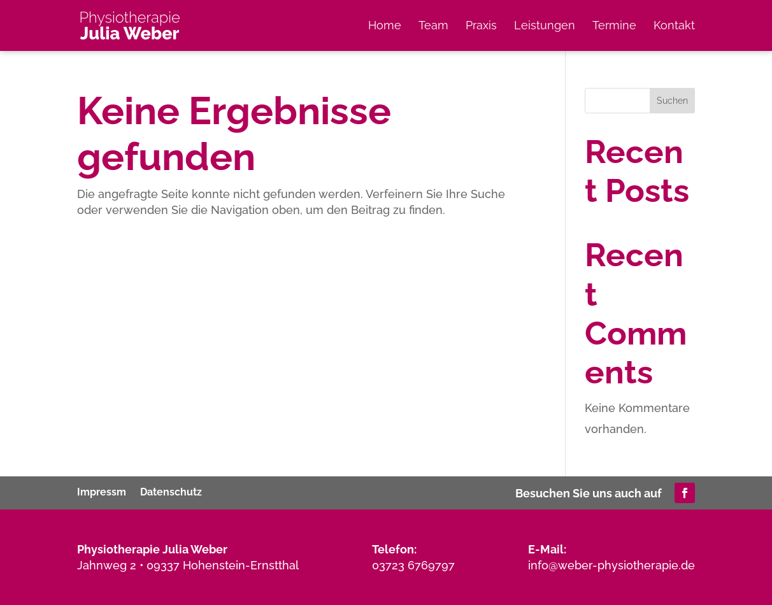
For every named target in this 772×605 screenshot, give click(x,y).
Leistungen (544, 26)
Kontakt (674, 26)
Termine (614, 26)
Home (384, 26)
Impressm (101, 491)
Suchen (672, 101)
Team (433, 26)
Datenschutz (171, 491)
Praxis (481, 26)
